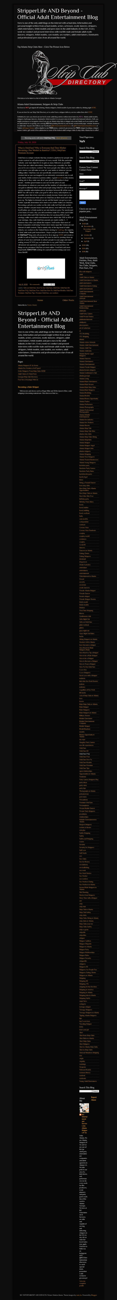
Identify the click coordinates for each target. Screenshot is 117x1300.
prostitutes (83, 814)
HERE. (90, 112)
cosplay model (84, 536)
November (88, 226)
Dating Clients (84, 553)
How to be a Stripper (86, 658)
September (88, 238)
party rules (83, 785)
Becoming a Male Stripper (28, 387)
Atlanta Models (84, 396)
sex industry (83, 865)
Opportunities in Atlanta (87, 774)
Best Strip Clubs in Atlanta (88, 493)
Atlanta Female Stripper (87, 367)
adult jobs (82, 311)
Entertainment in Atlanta (87, 576)
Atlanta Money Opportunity (88, 399)
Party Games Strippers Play (88, 780)
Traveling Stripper (85, 1024)
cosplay (82, 533)
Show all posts (61, 138)
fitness (81, 613)
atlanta (81, 339)
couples (82, 542)
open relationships (85, 771)
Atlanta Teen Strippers (87, 457)
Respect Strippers (85, 824)
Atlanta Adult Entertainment (88, 345)
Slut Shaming (83, 892)
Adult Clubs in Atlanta (86, 277)
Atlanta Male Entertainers (88, 381)
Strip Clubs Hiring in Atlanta (88, 918)
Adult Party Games (85, 314)
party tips (82, 788)
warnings (82, 1064)
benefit (60, 178)
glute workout (84, 625)
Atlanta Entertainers (86, 361)
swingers (82, 1004)
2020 (84, 245)
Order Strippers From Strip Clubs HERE (31, 371)
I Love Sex (83, 670)
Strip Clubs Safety (85, 927)
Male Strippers (84, 710)
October (87, 235)
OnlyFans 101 (65, 288)
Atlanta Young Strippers (87, 463)
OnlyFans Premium (86, 765)
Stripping (82, 978)
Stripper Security (85, 958)
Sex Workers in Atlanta (87, 885)
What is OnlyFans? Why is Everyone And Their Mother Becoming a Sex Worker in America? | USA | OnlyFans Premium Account (42, 150)
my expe (82, 739)
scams (81, 842)
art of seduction (84, 328)
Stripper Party (84, 949)
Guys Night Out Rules (86, 633)
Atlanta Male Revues (86, 384)
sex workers (54, 293)
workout (82, 1075)
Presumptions (84, 805)
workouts (82, 1078)
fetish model (83, 602)
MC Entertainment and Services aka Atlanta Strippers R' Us (84, 1124)
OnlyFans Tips (30, 293)
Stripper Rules (84, 955)
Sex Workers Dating (86, 882)
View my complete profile (82, 1283)
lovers (81, 701)
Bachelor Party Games (87, 468)
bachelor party (84, 465)
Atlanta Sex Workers (86, 422)
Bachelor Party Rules (86, 471)
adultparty (82, 322)
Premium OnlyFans (42, 293)
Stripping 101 (83, 981)
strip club (82, 907)
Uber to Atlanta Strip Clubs (88, 1047)
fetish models (84, 605)
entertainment (84, 573)
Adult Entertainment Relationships (86, 307)
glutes (81, 628)
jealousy (82, 687)
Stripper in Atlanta (85, 947)
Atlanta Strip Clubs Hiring (88, 437)
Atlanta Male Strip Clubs (87, 387)
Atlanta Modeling (85, 393)
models (82, 732)
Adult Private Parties (86, 316)
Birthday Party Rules (86, 502)
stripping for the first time (88, 987)
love (80, 698)
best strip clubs (84, 485)
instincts (82, 678)
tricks (81, 1027)
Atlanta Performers (86, 404)
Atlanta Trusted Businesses (88, 460)
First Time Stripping (86, 610)
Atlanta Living (84, 379)
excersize (82, 585)
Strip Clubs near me (86, 924)
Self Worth (83, 853)
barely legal (83, 477)
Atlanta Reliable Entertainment (84, 416)
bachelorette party (85, 474)
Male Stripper (84, 707)
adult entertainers (85, 283)
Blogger (94, 1295)
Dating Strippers (85, 556)
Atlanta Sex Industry (86, 420)
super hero (83, 1001)
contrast (82, 525)
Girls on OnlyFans (29, 288)
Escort (81, 579)
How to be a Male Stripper (88, 655)
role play (82, 830)
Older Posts (68, 300)
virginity (82, 1061)
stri (80, 901)
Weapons (82, 1067)
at (80, 331)
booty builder (83, 507)
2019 (84, 248)
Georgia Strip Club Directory (28, 377)
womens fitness (84, 1073)
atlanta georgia (84, 376)
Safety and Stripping (86, 839)
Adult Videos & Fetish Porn (27, 374)
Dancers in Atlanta (85, 550)
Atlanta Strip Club (85, 428)
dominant (82, 559)
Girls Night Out (84, 619)
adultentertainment (85, 319)
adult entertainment (86, 289)
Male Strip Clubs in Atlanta (88, 704)
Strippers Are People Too (88, 970)
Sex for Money (84, 862)
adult (81, 274)
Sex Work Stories (85, 873)
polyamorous (84, 794)
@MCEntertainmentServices (61, 126)
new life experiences (86, 745)
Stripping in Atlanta (85, 992)
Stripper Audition (85, 941)
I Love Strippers (84, 673)
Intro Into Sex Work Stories (88, 681)
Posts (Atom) (32, 305)
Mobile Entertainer (85, 718)
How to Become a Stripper (88, 661)
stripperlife (83, 961)
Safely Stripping (84, 833)
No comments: (35, 284)
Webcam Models (85, 1070)
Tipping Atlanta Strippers (87, 1015)
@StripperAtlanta (28, 128)
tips (80, 1018)
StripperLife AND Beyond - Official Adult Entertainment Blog (57, 13)
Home (40, 300)
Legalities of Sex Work (87, 690)
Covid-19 (82, 545)
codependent (83, 522)
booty (81, 505)
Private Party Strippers (87, 811)
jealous (81, 684)
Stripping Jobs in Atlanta (87, 995)
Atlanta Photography (86, 407)
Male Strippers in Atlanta (87, 713)
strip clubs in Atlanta (86, 921)
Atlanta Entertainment (86, 364)
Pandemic (82, 777)
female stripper (84, 596)
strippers (82, 964)
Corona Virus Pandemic (87, 530)
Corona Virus (84, 527)
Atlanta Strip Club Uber (87, 431)
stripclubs (82, 935)
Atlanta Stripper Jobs (86, 448)
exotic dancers (84, 588)
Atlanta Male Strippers (87, 390)
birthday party (84, 499)
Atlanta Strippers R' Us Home (28, 365)
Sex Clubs (82, 859)
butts (81, 516)
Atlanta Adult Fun (85, 348)
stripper (82, 938)
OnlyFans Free (34, 290)
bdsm (81, 480)
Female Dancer (84, 593)
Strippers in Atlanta (86, 975)
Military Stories (84, 716)
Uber (81, 1032)
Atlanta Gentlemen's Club (88, 373)
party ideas (83, 782)
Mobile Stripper (84, 726)
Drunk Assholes (84, 565)
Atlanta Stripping (85, 454)
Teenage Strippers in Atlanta (89, 1013)
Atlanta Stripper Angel (87, 445)
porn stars (83, 797)
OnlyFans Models (59, 290)
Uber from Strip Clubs (86, 1035)
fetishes (82, 608)
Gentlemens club (85, 616)
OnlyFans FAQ (23, 290)
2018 (84, 252)
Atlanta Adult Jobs (85, 351)
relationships (83, 817)
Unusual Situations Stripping (89, 1053)
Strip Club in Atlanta (86, 909)
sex (80, 856)
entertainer (83, 568)
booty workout (84, 513)
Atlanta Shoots (84, 425)
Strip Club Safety (85, 912)
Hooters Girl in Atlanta (87, 642)
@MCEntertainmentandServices (85, 126)
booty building (84, 510)
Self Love (82, 850)
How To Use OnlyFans (44, 288)
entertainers (83, 570)
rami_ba (79, 1295)
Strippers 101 (83, 967)
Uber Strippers (84, 1044)
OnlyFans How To (46, 290)
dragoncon (83, 562)
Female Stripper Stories (87, 599)
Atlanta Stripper (84, 443)
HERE (94, 108)
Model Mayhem (84, 729)
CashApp (60, 230)
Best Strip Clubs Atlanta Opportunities (87, 489)
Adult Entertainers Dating (88, 286)
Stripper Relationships (87, 952)
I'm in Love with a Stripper (88, 675)
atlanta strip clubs (85, 434)
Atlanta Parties (84, 401)
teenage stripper (85, 1007)
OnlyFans (56, 288)
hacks (81, 636)
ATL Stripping (84, 336)
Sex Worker (83, 876)
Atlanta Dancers (85, 358)
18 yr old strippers (85, 271)
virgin (81, 1058)
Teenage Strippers (85, 1010)
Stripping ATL (84, 984)
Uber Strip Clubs (85, 1041)
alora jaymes (83, 325)
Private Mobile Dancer (87, 808)
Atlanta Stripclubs (85, 440)
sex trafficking (84, 867)
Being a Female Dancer (87, 483)
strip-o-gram (83, 930)
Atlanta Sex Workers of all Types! (29, 368)
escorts (82, 582)
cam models (83, 519)
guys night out (84, 631)
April (85, 241)
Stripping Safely (84, 998)
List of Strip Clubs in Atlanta (88, 696)
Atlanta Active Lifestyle (87, 342)
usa (80, 1055)
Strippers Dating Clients (87, 972)
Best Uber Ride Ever (86, 496)
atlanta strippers (85, 451)
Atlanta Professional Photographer (86, 411)
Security (82, 844)
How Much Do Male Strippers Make (86, 649)
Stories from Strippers (87, 895)
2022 (84, 224)
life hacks (82, 693)
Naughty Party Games (87, 742)
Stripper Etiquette (85, 944)
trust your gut (84, 1030)
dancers (82, 548)
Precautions (83, 800)
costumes (82, 539)
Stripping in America (86, 990)
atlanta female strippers (87, 370)
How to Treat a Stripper (87, 664)
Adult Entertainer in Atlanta (88, 280)
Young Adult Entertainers (88, 1081)
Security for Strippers (86, 847)
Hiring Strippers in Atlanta (88, 639)
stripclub (82, 932)
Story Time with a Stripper (88, 898)
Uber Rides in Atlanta (86, 1038)
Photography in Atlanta (87, 791)
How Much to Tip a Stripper (88, 653)
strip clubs (83, 915)
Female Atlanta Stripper (87, 591)
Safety (81, 836)
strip (80, 904)
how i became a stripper (87, 645)
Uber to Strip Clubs (86, 1050)
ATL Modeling (84, 334)
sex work (82, 870)
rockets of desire (85, 827)
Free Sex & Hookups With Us (28, 380)
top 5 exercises (84, 1021)
